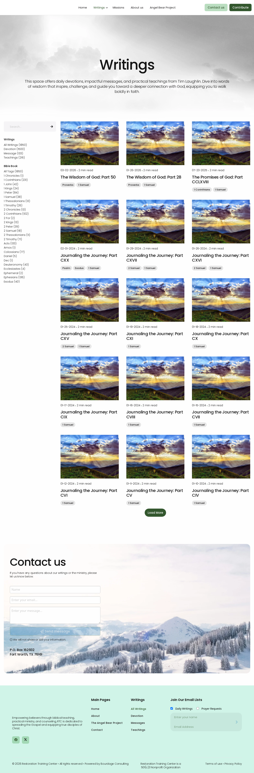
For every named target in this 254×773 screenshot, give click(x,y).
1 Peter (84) (11, 192)
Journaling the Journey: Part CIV (220, 493)
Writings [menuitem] (99, 7)
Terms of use (213, 764)
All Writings (138, 709)
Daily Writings (184, 708)
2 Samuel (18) (13, 231)
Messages (138, 723)
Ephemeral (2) (13, 273)
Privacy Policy (233, 764)
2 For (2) (9, 218)
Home (95, 709)
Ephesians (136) (14, 277)
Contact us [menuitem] (216, 7)
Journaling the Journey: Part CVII (220, 414)
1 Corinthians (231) (16, 180)
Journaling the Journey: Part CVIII (154, 414)
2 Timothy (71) (13, 239)
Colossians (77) (14, 252)
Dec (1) (8, 260)
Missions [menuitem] (118, 7)
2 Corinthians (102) (16, 214)
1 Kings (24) (11, 188)
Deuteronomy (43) (16, 264)
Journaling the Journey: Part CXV (89, 336)
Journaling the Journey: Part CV (154, 493)
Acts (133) (10, 243)
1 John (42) (11, 184)
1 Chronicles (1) (13, 176)
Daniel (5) (10, 256)
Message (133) (13, 153)
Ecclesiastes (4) (14, 269)
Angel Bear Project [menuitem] (163, 7)
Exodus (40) (12, 282)
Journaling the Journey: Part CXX (89, 257)
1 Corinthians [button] (202, 189)
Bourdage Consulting (115, 764)
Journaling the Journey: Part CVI (89, 493)
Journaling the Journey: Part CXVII (154, 257)
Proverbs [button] (67, 185)
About (95, 716)
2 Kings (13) (11, 222)
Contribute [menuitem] (240, 7)
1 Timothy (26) (13, 205)
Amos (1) (10, 247)
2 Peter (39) (11, 226)
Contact (97, 730)
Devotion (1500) (14, 149)
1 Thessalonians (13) (17, 201)
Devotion (137, 716)
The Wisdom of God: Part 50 (88, 177)
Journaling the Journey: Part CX (220, 336)
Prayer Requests (211, 708)
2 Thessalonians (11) (17, 235)
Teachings (138, 730)
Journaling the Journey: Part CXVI (220, 257)
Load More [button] (155, 513)
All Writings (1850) (15, 145)
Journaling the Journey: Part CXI (154, 336)
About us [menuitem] (137, 7)
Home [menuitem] (82, 7)
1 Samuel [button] (83, 185)
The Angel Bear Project (107, 723)
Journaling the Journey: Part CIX (89, 414)
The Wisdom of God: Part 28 (153, 177)
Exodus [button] (79, 268)
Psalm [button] (66, 268)
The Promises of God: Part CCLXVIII (217, 179)
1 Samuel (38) (13, 197)
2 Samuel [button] (134, 268)
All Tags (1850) (13, 171)
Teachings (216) (14, 157)
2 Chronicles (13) (15, 209)
